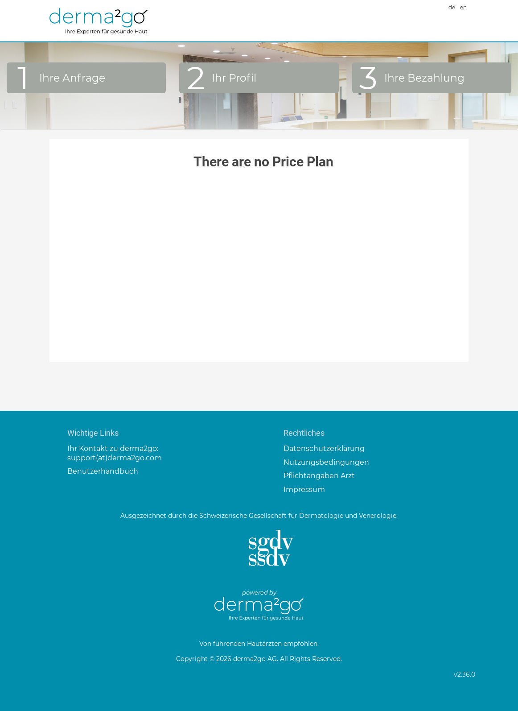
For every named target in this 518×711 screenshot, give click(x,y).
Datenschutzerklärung (324, 448)
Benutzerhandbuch (102, 471)
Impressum (304, 489)
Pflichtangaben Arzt (319, 475)
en (463, 7)
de (451, 7)
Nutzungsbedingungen (326, 462)
